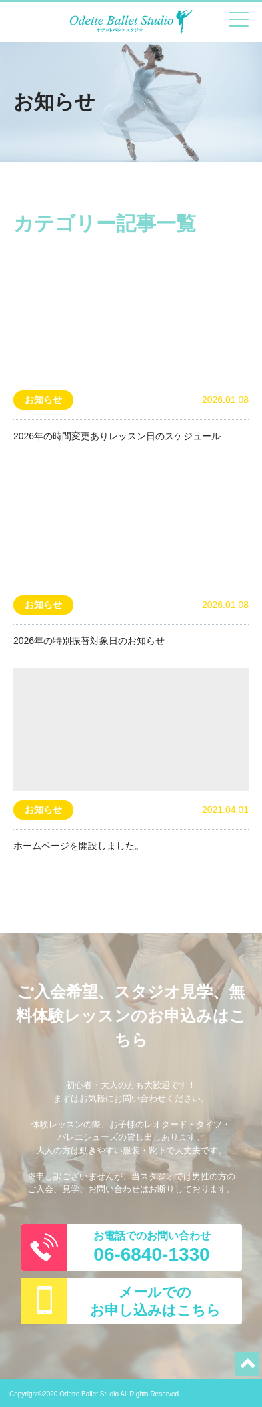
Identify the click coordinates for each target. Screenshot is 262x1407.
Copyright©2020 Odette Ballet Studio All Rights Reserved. (95, 1394)
